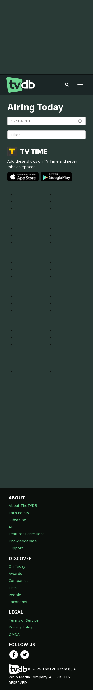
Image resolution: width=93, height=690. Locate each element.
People (15, 594)
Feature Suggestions (26, 533)
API (12, 526)
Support (16, 547)
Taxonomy (18, 601)
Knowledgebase (23, 540)
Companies (18, 580)
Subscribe (17, 519)
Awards (15, 573)
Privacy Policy (20, 627)
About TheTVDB (23, 505)
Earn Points (19, 512)
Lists (13, 587)
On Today (17, 566)
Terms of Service (24, 620)
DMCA (14, 634)
